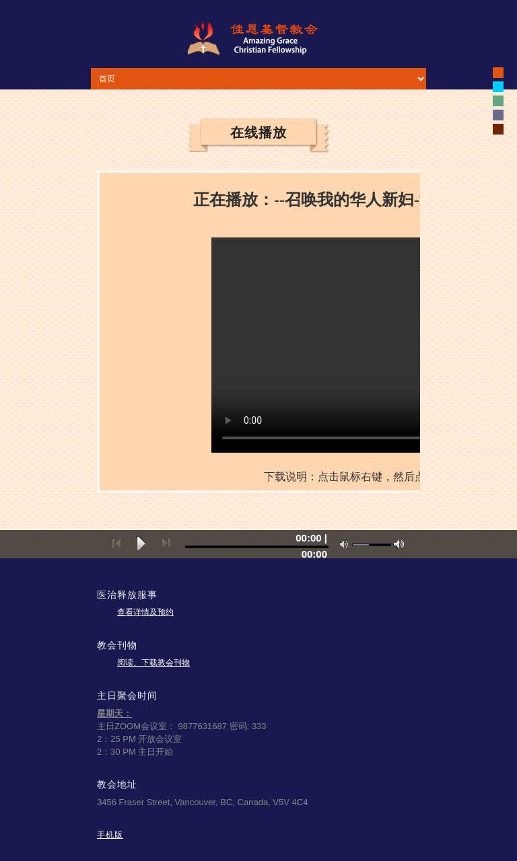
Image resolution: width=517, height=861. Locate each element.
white (498, 86)
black (498, 72)
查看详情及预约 (145, 612)
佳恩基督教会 (258, 38)
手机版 (110, 834)
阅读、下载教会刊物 (153, 662)
